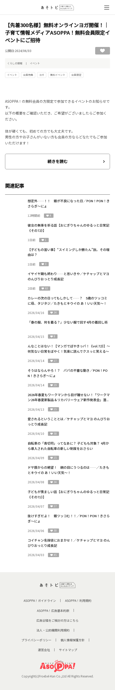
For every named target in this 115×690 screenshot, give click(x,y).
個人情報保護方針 (73, 640)
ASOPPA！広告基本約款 (53, 610)
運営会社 (44, 650)
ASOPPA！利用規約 (78, 600)
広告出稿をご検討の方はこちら (57, 620)
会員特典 (28, 75)
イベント (35, 63)
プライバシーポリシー (36, 640)
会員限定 (76, 75)
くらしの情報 (14, 63)
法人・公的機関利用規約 (53, 630)
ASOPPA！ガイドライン (40, 600)
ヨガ (41, 75)
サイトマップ (68, 650)
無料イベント (57, 75)
